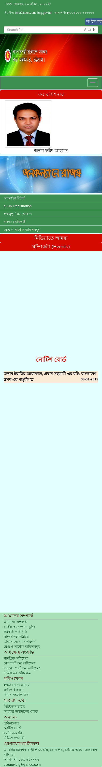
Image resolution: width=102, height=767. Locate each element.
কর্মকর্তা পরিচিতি (15, 632)
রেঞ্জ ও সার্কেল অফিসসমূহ (22, 230)
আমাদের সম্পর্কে (15, 622)
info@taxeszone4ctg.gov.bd (33, 13)
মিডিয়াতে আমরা (51, 238)
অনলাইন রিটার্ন (14, 198)
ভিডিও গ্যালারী (14, 738)
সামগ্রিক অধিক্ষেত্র (16, 658)
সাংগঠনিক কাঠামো (16, 637)
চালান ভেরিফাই (14, 222)
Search (89, 30)
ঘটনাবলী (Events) (51, 246)
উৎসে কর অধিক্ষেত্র (17, 673)
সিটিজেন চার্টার (14, 706)
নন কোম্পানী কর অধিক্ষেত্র (22, 668)
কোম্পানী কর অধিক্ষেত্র (19, 663)
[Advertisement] (51, 302)
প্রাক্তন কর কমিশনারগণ (19, 642)
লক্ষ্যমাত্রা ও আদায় (16, 685)
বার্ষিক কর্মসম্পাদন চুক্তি (20, 627)
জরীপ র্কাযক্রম (14, 690)
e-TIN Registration (18, 206)
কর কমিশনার (51, 94)
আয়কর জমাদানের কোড (21, 711)
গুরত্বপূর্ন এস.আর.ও (18, 214)
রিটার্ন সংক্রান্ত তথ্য (16, 695)
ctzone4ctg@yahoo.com (22, 765)
